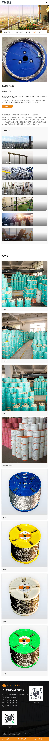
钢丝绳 (34, 32)
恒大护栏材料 (19, 32)
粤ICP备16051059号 (7, 734)
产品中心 (40, 739)
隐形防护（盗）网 (8, 32)
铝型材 (28, 32)
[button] (44, 56)
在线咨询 (7, 739)
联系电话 (23, 739)
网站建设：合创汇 (16, 734)
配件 (40, 32)
